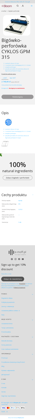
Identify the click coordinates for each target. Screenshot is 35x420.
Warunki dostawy (6, 341)
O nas (3, 383)
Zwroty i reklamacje (7, 306)
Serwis (3, 392)
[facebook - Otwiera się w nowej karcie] (19, 259)
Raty (2, 315)
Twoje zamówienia (7, 328)
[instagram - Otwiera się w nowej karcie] (15, 259)
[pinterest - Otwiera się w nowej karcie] (12, 259)
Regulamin (22, 284)
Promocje (4, 358)
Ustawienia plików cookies (9, 310)
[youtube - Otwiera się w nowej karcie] (23, 259)
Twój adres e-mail (6, 274)
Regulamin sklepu (7, 298)
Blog (2, 366)
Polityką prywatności (19, 287)
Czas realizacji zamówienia (9, 349)
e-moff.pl (3, 11)
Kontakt (3, 387)
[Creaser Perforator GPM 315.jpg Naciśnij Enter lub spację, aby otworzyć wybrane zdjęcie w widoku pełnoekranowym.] (16, 25)
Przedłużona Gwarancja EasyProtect (13, 362)
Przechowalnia (6, 332)
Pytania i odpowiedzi (8, 370)
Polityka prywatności (8, 302)
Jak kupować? (5, 374)
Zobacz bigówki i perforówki (17, 178)
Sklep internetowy (15, 417)
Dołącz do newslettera (13, 279)
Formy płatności (6, 345)
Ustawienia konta (6, 323)
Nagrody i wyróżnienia (8, 396)
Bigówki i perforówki (13, 11)
